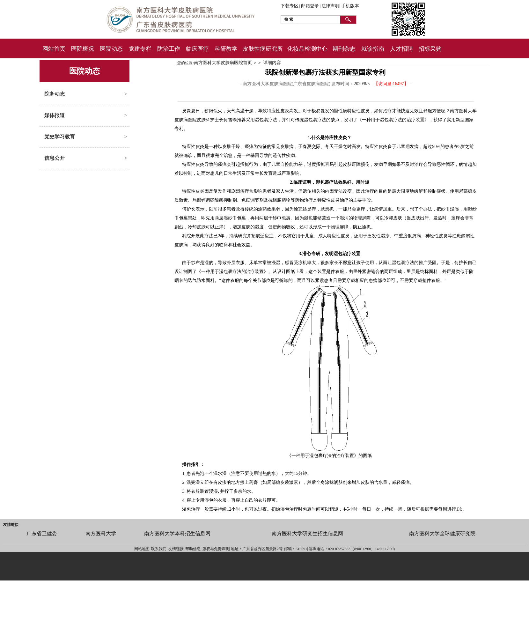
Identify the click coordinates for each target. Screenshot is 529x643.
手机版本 (350, 6)
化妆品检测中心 (307, 49)
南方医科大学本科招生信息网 (177, 533)
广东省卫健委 (41, 533)
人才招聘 (401, 49)
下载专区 (289, 6)
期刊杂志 (344, 49)
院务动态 (54, 94)
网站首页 (53, 49)
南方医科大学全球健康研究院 (442, 533)
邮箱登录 (310, 6)
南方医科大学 (100, 533)
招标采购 (430, 49)
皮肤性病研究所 (263, 49)
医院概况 (82, 49)
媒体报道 (54, 115)
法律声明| (330, 6)
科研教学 (226, 49)
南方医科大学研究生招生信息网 (307, 533)
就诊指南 (372, 49)
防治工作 (168, 49)
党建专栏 (140, 49)
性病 (342, 110)
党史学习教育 (59, 136)
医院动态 (111, 49)
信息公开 (54, 158)
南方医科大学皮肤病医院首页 (223, 62)
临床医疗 (197, 49)
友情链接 (10, 524)
